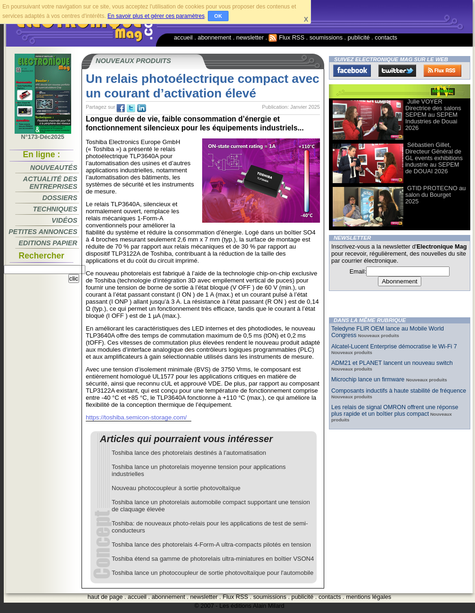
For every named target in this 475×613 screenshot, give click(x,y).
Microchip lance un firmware (368, 379)
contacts (386, 37)
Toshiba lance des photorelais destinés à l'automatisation (189, 452)
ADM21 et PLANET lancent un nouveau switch (392, 363)
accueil (183, 37)
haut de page (105, 596)
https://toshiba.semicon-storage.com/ (136, 417)
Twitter (397, 71)
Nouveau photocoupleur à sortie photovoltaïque (176, 488)
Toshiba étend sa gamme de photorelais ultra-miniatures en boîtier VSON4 (213, 558)
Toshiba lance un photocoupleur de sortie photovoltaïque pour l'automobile (212, 572)
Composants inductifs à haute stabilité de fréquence (398, 390)
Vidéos (64, 220)
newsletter (249, 37)
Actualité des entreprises (50, 182)
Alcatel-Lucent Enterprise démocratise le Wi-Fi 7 (394, 346)
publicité (359, 37)
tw (131, 108)
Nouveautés (53, 167)
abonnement (214, 37)
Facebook (352, 71)
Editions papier (48, 243)
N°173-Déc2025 (43, 134)
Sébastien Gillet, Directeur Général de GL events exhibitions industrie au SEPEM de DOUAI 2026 (434, 158)
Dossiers (59, 198)
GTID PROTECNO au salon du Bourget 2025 (435, 195)
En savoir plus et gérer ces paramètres (156, 16)
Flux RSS (286, 37)
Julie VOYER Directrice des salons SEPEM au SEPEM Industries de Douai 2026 (433, 114)
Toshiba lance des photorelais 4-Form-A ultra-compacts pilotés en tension (211, 544)
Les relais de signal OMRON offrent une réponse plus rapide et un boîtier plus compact (394, 410)
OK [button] (218, 16)
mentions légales (368, 596)
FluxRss (442, 71)
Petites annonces (42, 231)
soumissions (326, 37)
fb (120, 108)
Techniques (55, 209)
